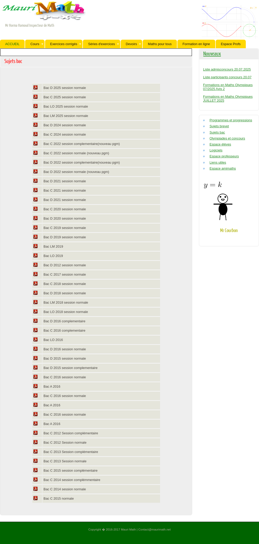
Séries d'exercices (103, 44)
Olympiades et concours (227, 138)
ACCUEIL (12, 44)
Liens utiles (218, 162)
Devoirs (133, 44)
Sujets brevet (219, 126)
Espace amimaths (223, 168)
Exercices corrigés (65, 44)
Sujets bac (217, 132)
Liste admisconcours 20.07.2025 (227, 69)
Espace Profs (231, 44)
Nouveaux (212, 53)
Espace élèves (220, 144)
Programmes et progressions (231, 120)
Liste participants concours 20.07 (227, 77)
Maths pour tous (160, 44)
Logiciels (216, 150)
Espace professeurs (224, 156)
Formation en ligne (196, 44)
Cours (36, 44)
